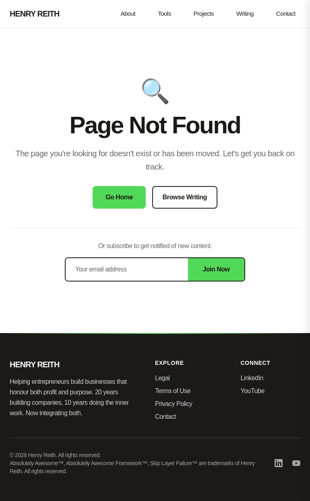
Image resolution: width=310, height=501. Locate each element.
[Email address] (127, 269)
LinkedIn (252, 378)
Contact (286, 13)
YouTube (253, 390)
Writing (245, 13)
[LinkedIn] (279, 463)
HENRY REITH (34, 13)
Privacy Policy (173, 403)
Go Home (119, 197)
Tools (164, 13)
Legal (162, 378)
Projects (204, 13)
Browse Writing (185, 197)
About (127, 13)
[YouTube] (296, 463)
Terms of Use (172, 390)
